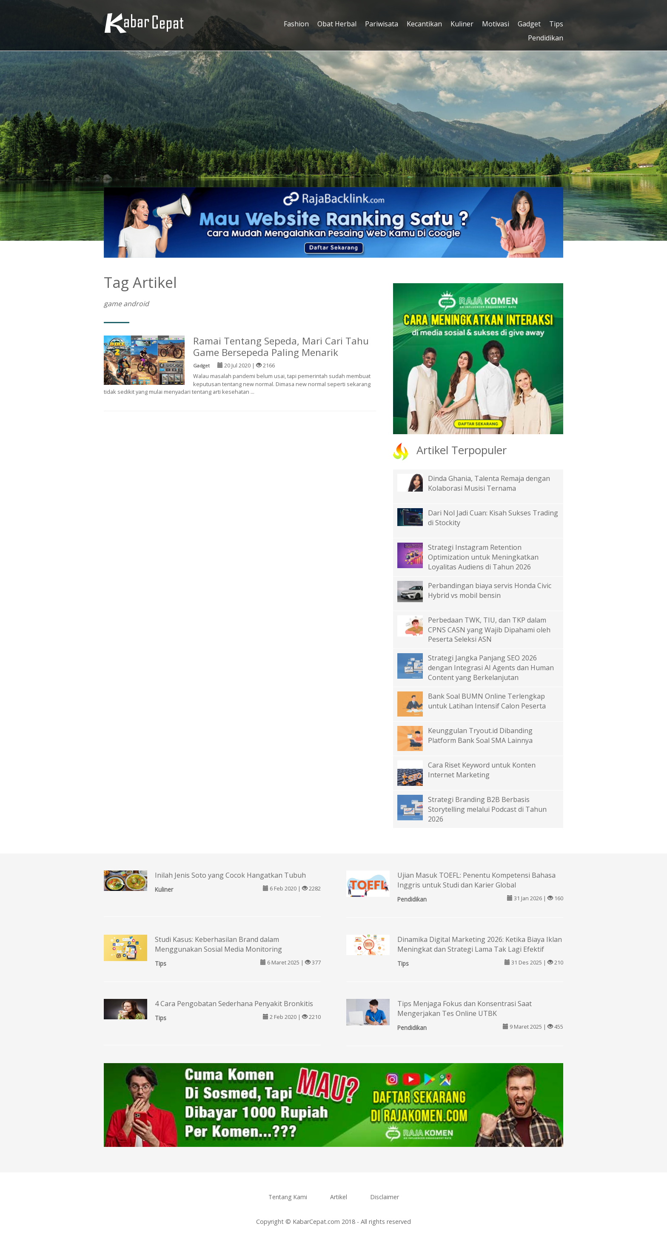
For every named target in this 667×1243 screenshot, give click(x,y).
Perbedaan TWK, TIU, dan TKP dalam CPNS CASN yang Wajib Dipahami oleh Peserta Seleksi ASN (489, 629)
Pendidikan (545, 38)
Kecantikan (424, 23)
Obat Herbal (336, 23)
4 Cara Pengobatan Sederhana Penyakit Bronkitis (234, 1003)
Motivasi (495, 23)
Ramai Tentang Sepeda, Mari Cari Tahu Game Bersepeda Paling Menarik (281, 346)
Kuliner (461, 23)
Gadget (529, 23)
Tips (556, 23)
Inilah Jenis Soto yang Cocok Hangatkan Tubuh (230, 875)
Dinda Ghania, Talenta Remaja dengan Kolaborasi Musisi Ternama (489, 483)
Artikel (338, 1197)
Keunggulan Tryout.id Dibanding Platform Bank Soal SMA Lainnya (480, 735)
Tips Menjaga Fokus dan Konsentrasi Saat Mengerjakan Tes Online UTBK (464, 1008)
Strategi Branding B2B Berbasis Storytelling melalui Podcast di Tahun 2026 (487, 809)
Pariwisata (381, 23)
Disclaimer (384, 1197)
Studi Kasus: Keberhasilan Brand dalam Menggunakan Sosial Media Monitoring (218, 944)
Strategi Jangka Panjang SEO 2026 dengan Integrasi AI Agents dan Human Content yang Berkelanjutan (491, 667)
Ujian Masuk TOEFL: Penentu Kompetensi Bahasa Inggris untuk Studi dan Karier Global (476, 880)
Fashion (296, 23)
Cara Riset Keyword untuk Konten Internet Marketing (482, 769)
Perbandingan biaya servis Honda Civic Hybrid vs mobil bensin (489, 590)
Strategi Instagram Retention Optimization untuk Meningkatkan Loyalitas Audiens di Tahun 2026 (483, 557)
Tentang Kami (287, 1197)
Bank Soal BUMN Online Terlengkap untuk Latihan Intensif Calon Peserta (487, 701)
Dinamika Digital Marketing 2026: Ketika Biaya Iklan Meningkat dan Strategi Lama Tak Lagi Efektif (479, 944)
